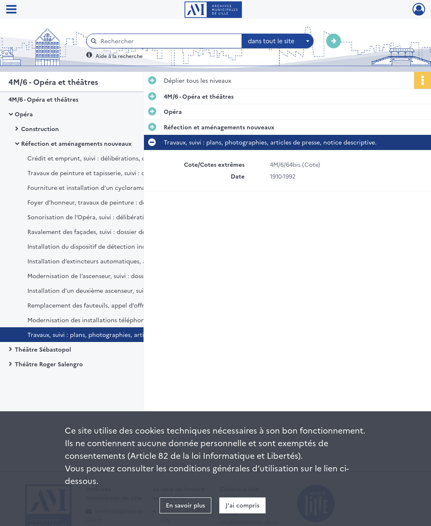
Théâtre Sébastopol (43, 349)
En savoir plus (185, 505)
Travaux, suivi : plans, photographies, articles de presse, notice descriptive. (111, 334)
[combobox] (278, 41)
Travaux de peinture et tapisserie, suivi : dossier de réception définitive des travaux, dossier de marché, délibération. (111, 172)
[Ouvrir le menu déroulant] (11, 10)
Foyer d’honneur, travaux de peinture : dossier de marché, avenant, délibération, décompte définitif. (111, 202)
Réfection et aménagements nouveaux (76, 143)
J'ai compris (242, 505)
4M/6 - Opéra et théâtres (43, 99)
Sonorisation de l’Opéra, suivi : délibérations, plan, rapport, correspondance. (111, 217)
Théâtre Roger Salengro (49, 364)
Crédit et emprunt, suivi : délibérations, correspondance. (109, 158)
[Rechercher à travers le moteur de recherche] (168, 41)
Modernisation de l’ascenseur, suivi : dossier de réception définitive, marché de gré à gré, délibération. (111, 275)
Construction (40, 128)
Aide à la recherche (119, 55)
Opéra (24, 114)
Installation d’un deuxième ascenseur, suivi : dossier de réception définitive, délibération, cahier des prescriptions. (111, 290)
